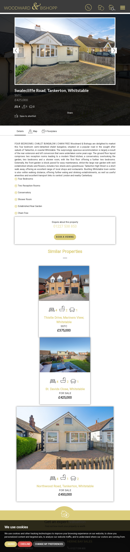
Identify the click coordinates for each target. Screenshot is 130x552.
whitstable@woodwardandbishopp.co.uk (36, 486)
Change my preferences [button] (49, 544)
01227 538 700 (76, 501)
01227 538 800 (76, 481)
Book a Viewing (65, 237)
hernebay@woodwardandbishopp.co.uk (88, 486)
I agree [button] (11, 544)
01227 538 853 (65, 226)
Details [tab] (20, 131)
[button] (16, 50)
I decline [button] (25, 544)
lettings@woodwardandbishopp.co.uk (87, 506)
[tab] (32, 131)
